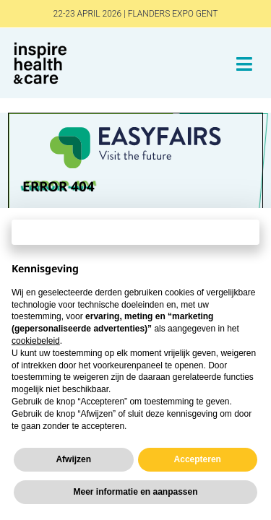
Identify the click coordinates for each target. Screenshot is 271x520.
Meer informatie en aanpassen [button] (135, 492)
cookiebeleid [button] (36, 341)
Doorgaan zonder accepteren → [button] (136, 231)
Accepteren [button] (197, 459)
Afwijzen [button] (73, 459)
